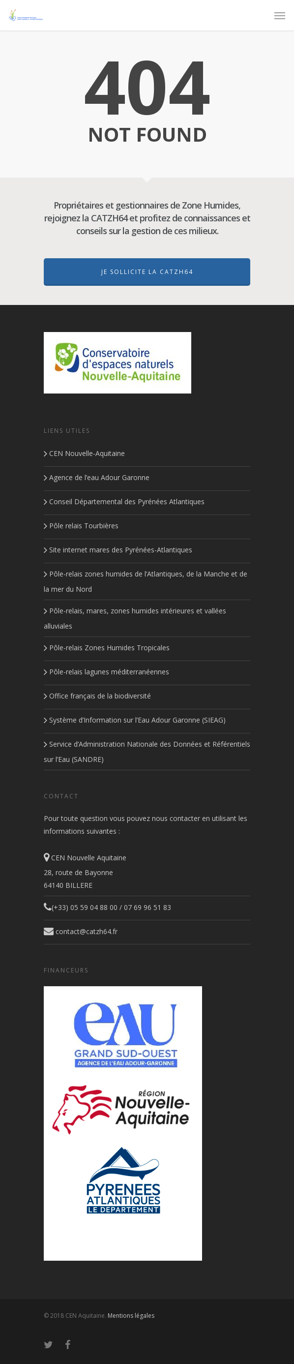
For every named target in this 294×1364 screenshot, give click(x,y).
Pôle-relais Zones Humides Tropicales (107, 647)
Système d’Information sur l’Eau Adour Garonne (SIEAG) (135, 720)
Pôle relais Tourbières (81, 525)
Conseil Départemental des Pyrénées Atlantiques (124, 501)
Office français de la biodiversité (97, 695)
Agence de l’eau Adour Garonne (96, 477)
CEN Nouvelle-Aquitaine (84, 453)
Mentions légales (131, 1315)
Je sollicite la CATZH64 (147, 272)
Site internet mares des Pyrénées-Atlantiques (118, 549)
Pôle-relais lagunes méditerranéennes (106, 671)
